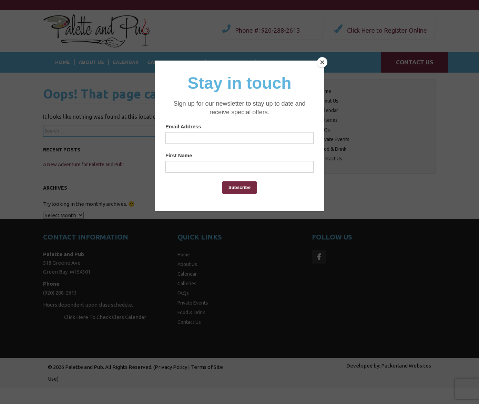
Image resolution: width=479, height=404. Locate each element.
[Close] (322, 62)
